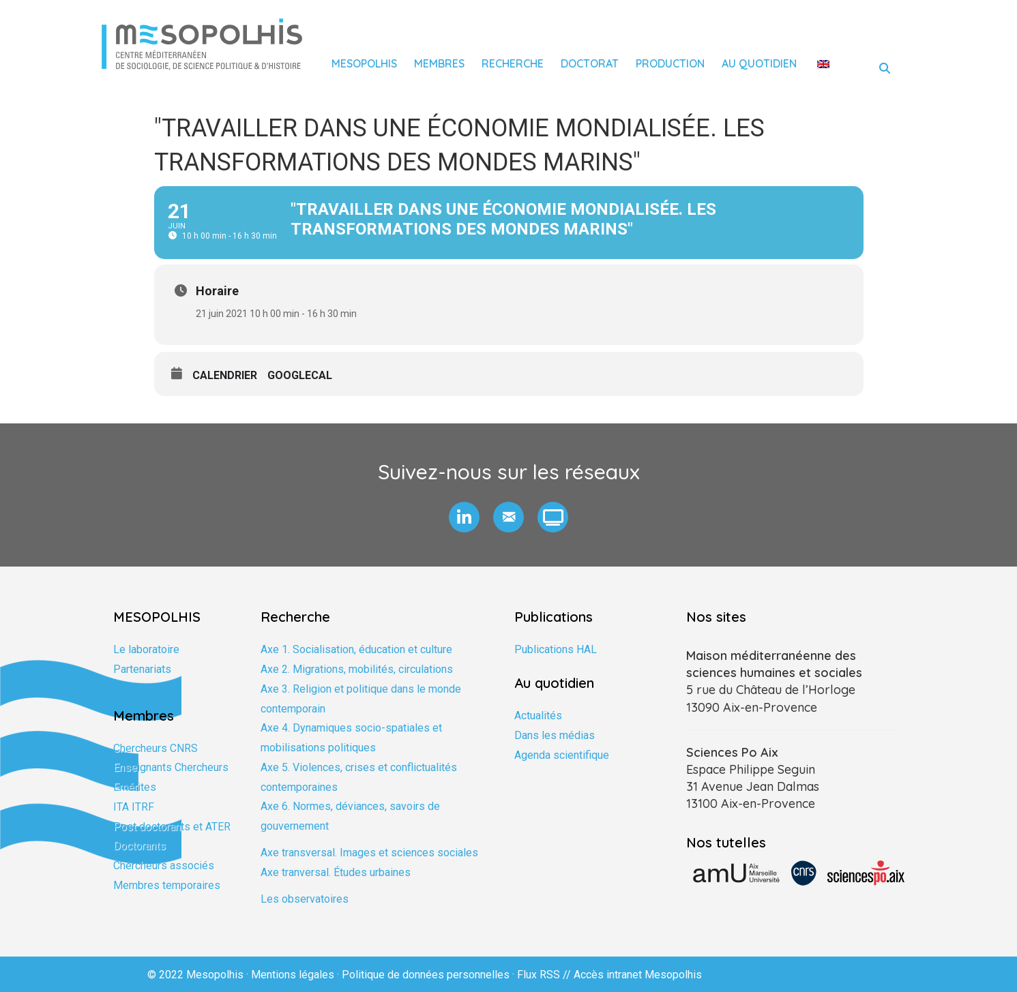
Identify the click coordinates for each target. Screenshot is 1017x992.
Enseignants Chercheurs (171, 767)
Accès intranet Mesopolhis (638, 974)
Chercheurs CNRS (155, 748)
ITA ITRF (133, 806)
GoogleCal (299, 375)
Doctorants (139, 845)
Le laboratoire (146, 649)
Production (670, 63)
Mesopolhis (364, 63)
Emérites (134, 787)
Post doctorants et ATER (172, 826)
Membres (439, 63)
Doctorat (590, 63)
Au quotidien (759, 63)
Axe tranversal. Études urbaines (336, 872)
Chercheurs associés (163, 865)
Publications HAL (555, 649)
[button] (464, 517)
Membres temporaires (166, 885)
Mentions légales (292, 974)
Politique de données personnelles (426, 974)
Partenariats (142, 669)
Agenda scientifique (561, 755)
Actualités (538, 715)
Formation (137, 688)
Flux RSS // (545, 974)
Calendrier (224, 375)
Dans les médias (554, 735)
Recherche (513, 63)
